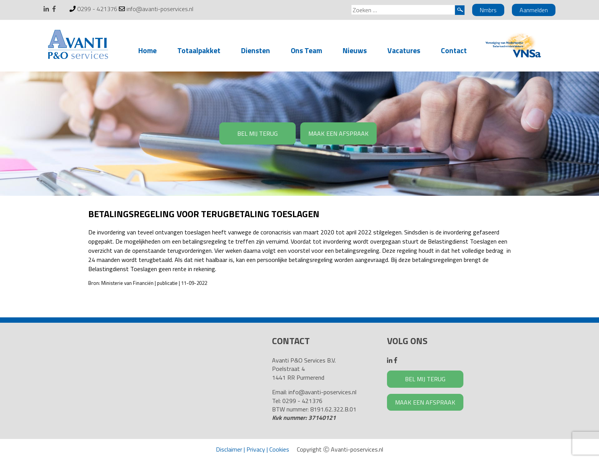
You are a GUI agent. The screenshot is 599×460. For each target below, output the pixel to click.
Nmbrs (488, 10)
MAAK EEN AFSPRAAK (338, 133)
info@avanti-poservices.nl (159, 8)
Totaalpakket (198, 50)
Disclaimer (229, 449)
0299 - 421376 (97, 8)
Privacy (255, 449)
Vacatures (403, 50)
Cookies (279, 449)
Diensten (255, 50)
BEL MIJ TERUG (257, 133)
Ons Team (306, 50)
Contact (454, 50)
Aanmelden (534, 10)
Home (147, 50)
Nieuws (355, 50)
